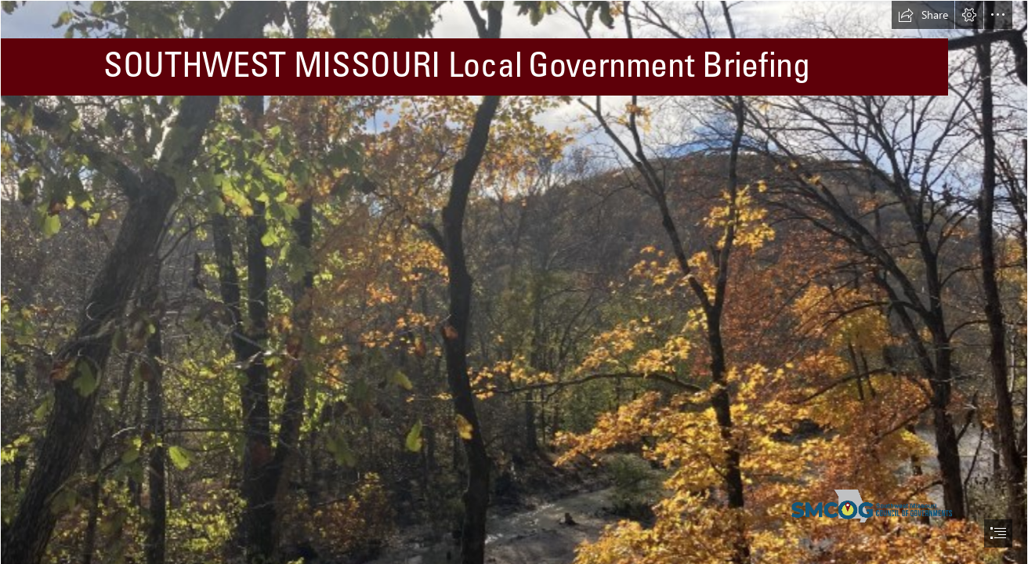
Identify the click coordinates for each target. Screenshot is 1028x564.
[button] (923, 15)
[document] (514, 282)
